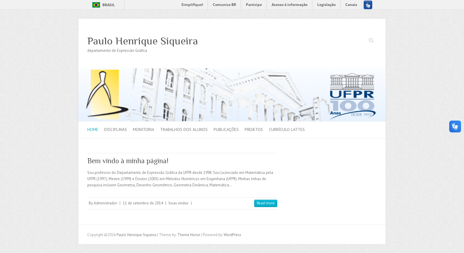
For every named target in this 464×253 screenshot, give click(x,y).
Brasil (108, 4)
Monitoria (143, 129)
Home (92, 129)
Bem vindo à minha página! (127, 161)
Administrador (105, 203)
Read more (266, 203)
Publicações (226, 129)
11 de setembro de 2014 (143, 203)
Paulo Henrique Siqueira (142, 41)
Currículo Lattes (287, 129)
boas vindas (178, 203)
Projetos (254, 129)
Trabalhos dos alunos (184, 129)
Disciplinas (115, 129)
